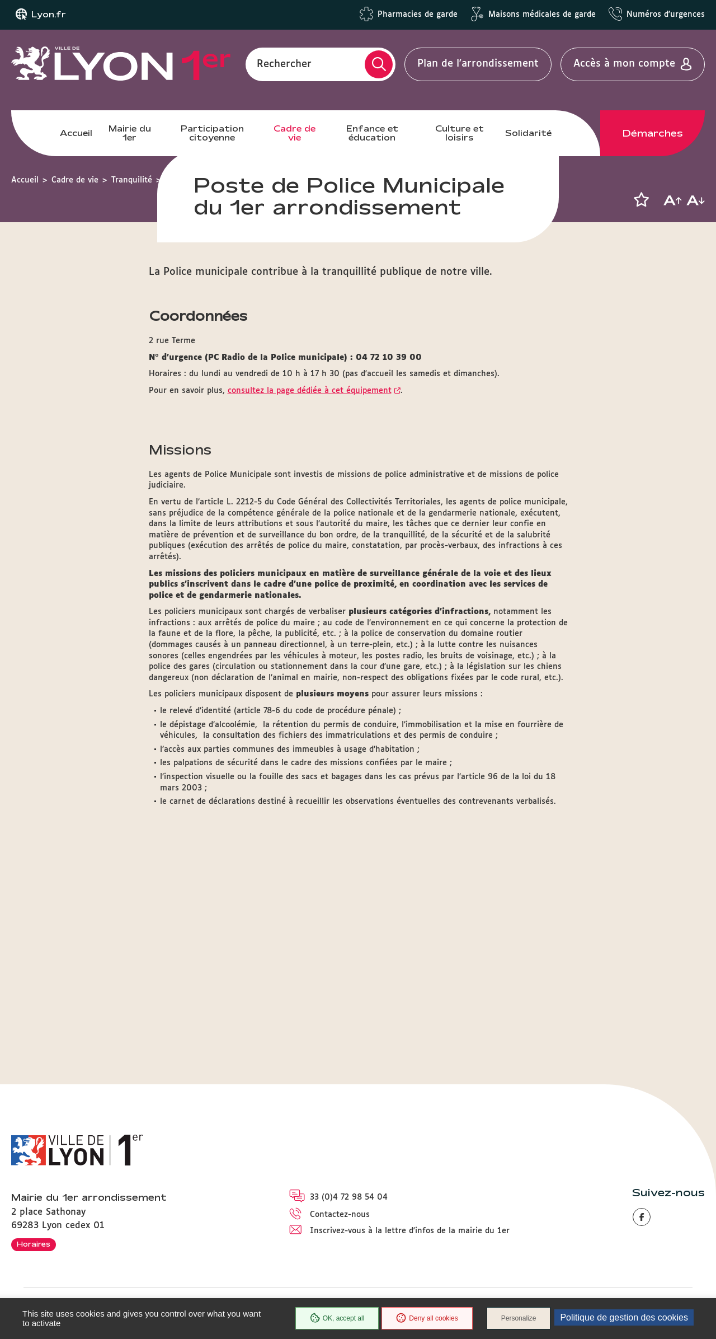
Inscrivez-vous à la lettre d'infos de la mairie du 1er (410, 1231)
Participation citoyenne (212, 133)
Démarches (653, 133)
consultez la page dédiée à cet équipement (310, 611)
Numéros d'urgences (665, 14)
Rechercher (284, 64)
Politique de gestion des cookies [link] (624, 1317)
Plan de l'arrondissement (478, 64)
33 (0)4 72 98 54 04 (349, 1197)
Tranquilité (131, 180)
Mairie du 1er (130, 133)
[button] (641, 199)
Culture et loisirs (459, 133)
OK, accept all (337, 1318)
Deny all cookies (427, 1318)
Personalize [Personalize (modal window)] (518, 1318)
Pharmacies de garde (418, 14)
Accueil (76, 133)
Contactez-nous (340, 1215)
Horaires (33, 1244)
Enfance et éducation (372, 133)
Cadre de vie (294, 133)
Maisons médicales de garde (542, 14)
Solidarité (528, 133)
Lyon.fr (48, 14)
